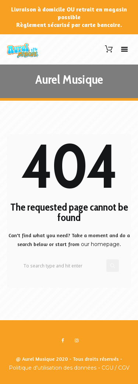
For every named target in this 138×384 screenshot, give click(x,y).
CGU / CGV (116, 367)
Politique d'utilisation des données (52, 367)
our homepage (100, 244)
